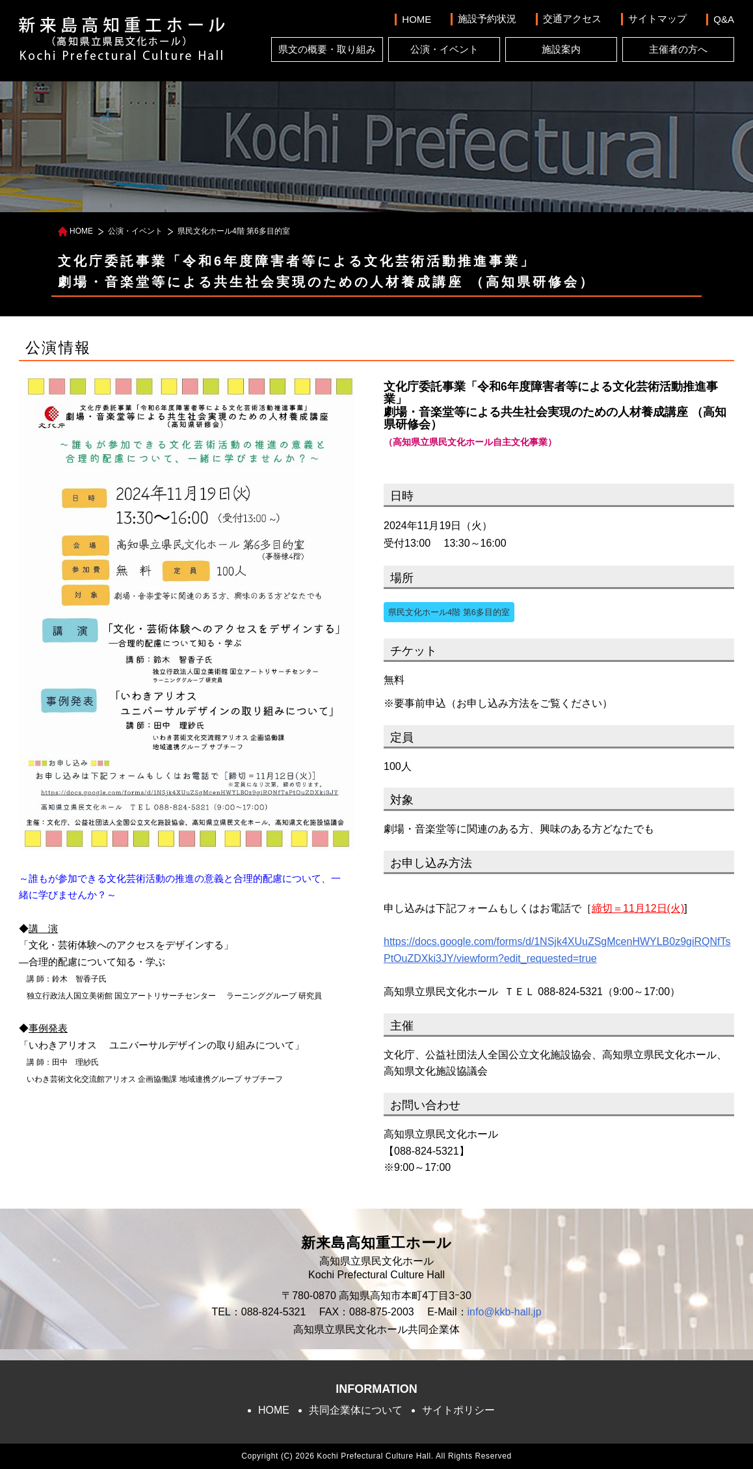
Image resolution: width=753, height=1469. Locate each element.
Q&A (723, 19)
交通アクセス (572, 18)
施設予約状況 (487, 18)
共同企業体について (356, 1410)
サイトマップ (657, 18)
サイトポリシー (458, 1410)
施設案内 (561, 49)
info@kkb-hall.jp (505, 1311)
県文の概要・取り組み (327, 49)
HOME (416, 19)
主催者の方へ (678, 49)
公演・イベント (444, 49)
